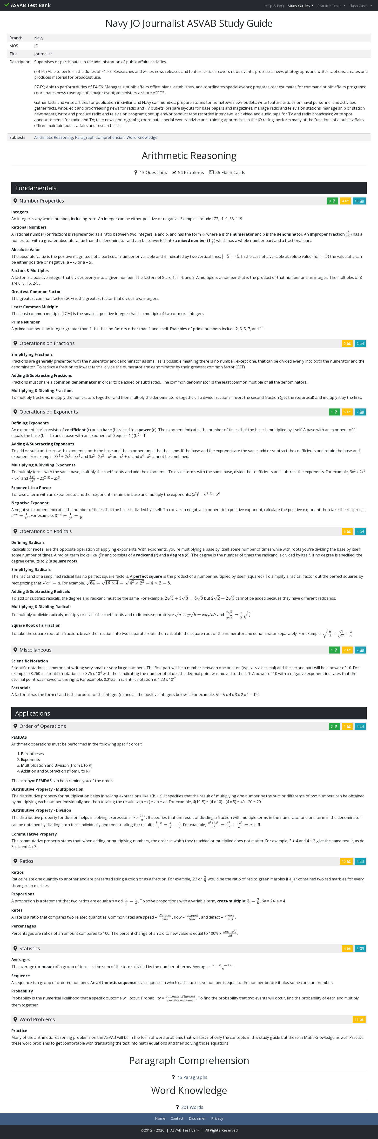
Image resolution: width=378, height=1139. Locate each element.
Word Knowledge (142, 137)
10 (359, 201)
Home (160, 1118)
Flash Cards (359, 5)
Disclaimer (197, 1118)
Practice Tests (330, 5)
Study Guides (299, 5)
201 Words (192, 1107)
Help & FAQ (274, 5)
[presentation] (203, 234)
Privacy (217, 1118)
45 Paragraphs (192, 1077)
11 (359, 1019)
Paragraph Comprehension (100, 137)
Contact (177, 1118)
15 (346, 861)
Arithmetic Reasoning (53, 137)
